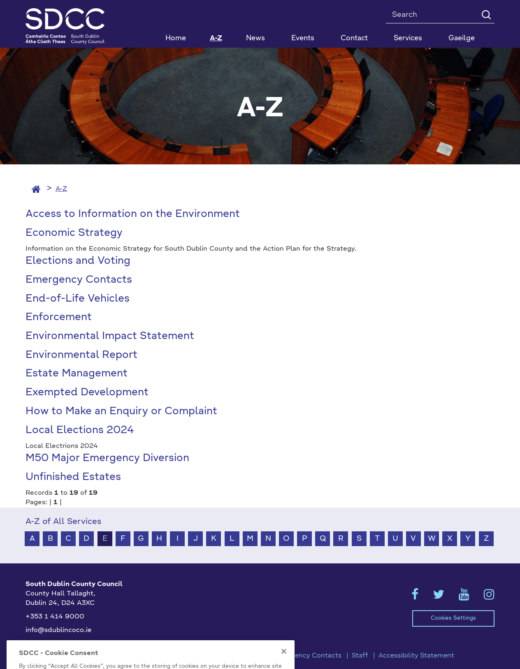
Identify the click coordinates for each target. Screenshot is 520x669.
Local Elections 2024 (80, 430)
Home (175, 38)
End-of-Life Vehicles (78, 299)
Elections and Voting (78, 261)
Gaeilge (461, 38)
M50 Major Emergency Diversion (107, 458)
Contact (354, 38)
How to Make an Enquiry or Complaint (121, 411)
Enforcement (59, 317)
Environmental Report (81, 355)
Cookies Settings (453, 618)
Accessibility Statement (416, 656)
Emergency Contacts (79, 280)
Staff (360, 656)
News (255, 38)
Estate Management (77, 374)
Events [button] (302, 38)
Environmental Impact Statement (110, 336)
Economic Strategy (74, 233)
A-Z (216, 38)
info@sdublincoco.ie (59, 630)
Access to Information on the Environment (133, 214)
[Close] (283, 659)
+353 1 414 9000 (55, 617)
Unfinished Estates (73, 477)
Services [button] (408, 38)
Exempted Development (87, 393)
